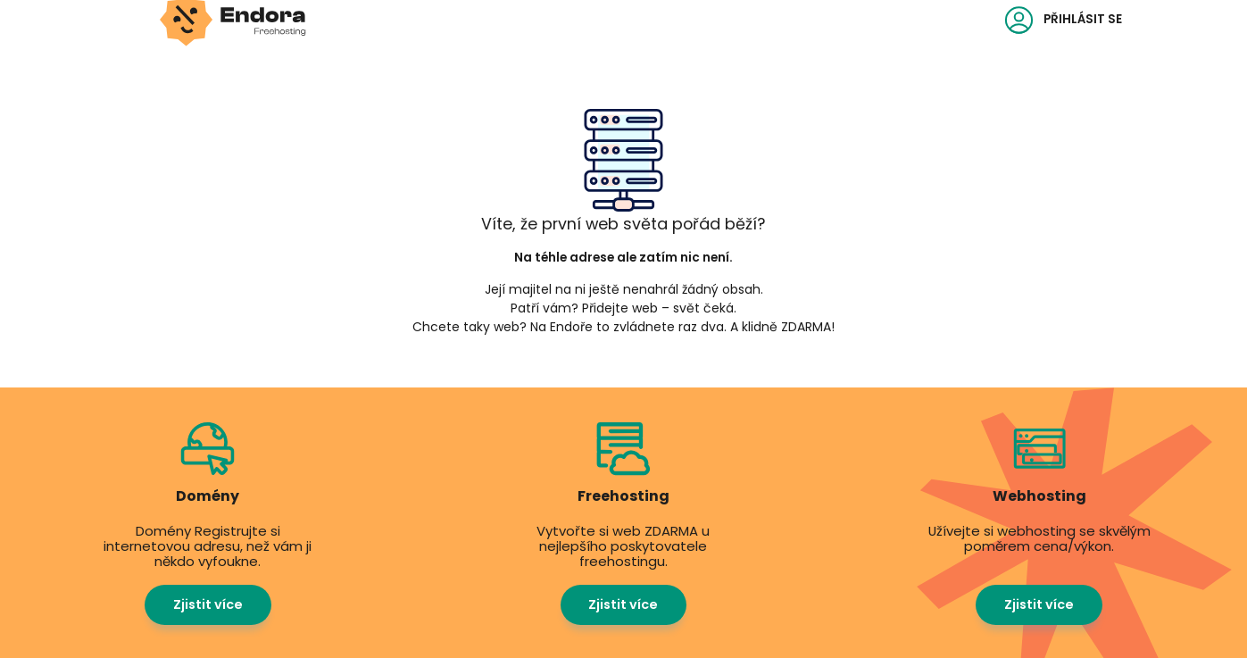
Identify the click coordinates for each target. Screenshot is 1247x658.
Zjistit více (208, 604)
